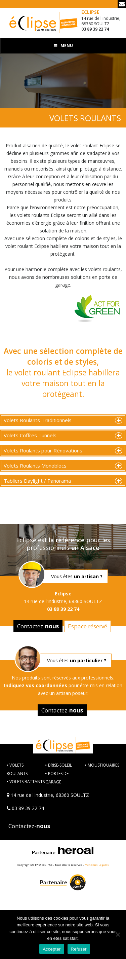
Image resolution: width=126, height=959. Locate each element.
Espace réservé (87, 626)
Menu (63, 45)
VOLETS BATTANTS (27, 781)
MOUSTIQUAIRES (103, 765)
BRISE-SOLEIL (60, 765)
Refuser (79, 949)
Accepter (51, 949)
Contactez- (38, 626)
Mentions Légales (97, 864)
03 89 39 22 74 (28, 808)
